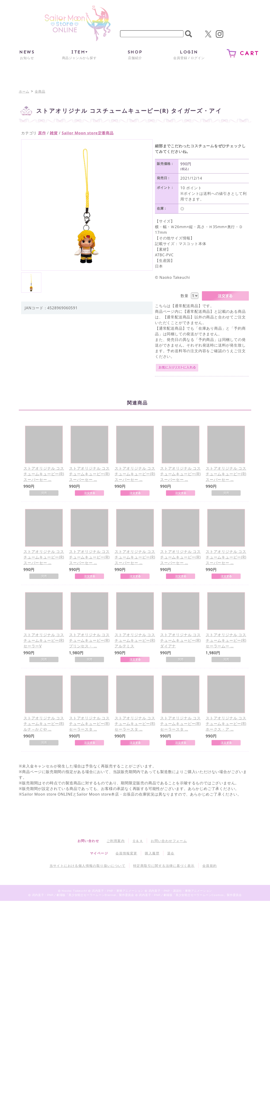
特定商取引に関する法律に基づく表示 (164, 865)
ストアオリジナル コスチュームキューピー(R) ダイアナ (180, 640)
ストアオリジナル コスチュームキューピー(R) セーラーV (43, 640)
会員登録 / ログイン (188, 54)
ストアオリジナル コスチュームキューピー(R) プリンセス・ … (89, 640)
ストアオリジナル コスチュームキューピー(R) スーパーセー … (43, 474)
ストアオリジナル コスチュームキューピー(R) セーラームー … (226, 640)
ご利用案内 (116, 840)
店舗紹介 (135, 54)
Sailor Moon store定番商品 (88, 133)
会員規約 (209, 865)
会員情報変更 (126, 853)
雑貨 (54, 133)
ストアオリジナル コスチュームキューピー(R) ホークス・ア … (226, 723)
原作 (42, 133)
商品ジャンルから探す (79, 54)
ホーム (24, 91)
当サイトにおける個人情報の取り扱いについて (87, 865)
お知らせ (27, 54)
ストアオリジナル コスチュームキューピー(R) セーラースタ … (89, 723)
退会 (170, 853)
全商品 (40, 91)
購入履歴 (152, 853)
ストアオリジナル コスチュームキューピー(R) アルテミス (135, 640)
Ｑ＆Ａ (137, 840)
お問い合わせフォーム (169, 840)
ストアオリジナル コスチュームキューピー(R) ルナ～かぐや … (43, 723)
